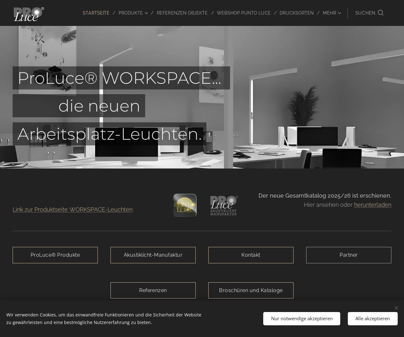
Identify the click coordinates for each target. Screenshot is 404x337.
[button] (369, 13)
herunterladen (372, 204)
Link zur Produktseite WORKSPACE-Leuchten (73, 209)
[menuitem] (86, 13)
